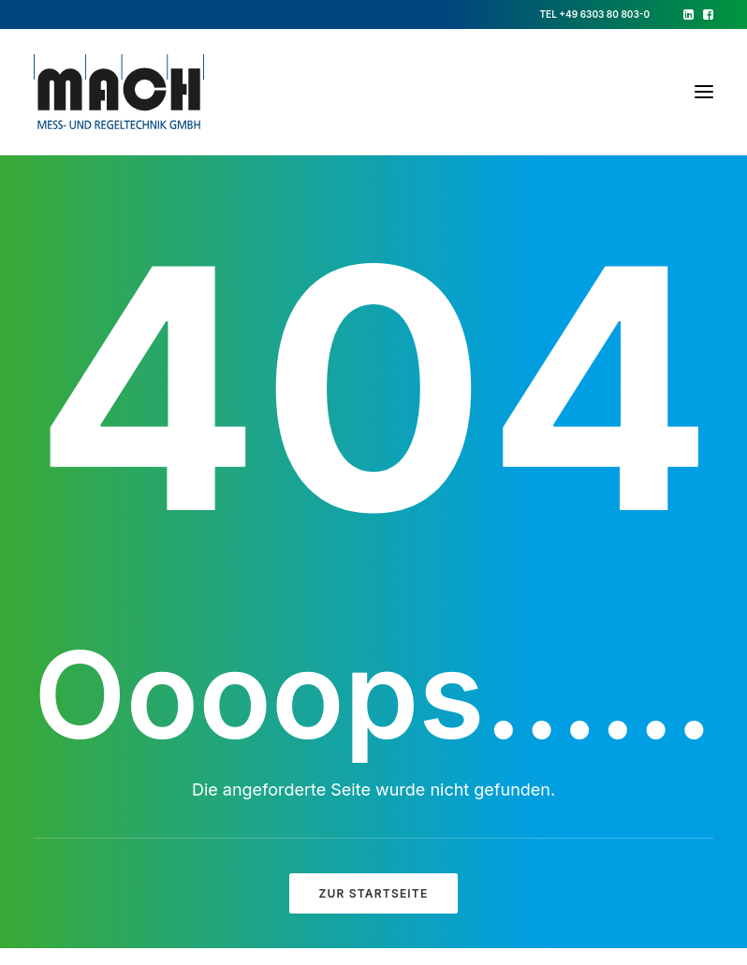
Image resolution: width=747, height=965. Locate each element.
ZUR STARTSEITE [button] (374, 893)
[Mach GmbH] (119, 91)
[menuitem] (688, 14)
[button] (688, 14)
